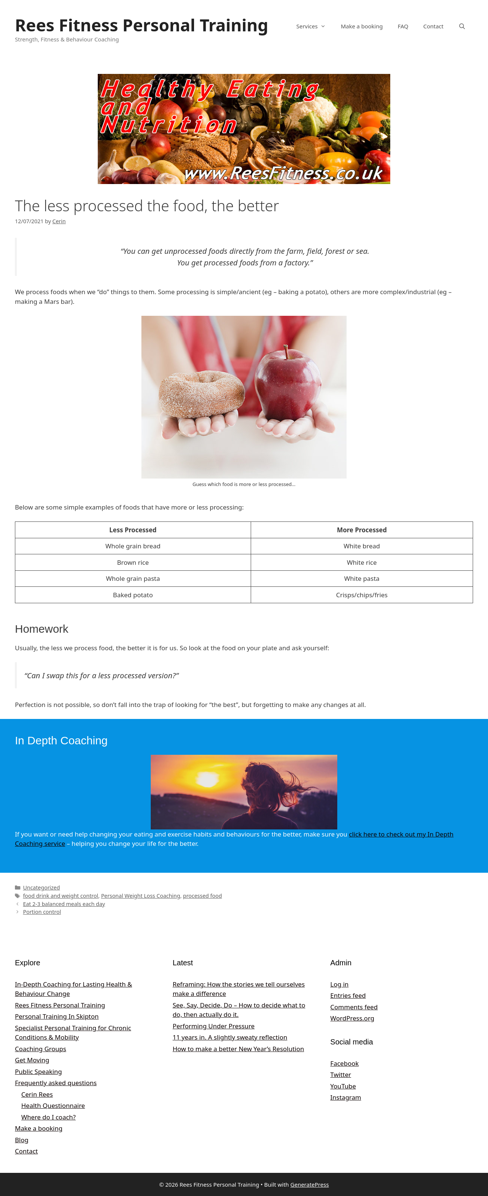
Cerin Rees (37, 1094)
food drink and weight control (60, 895)
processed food (202, 895)
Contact (433, 26)
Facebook (344, 1063)
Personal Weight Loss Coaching (140, 895)
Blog (21, 1140)
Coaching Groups (40, 1048)
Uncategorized (41, 887)
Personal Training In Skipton (57, 1016)
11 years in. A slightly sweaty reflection (230, 1037)
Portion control (42, 911)
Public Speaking (38, 1071)
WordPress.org (352, 1018)
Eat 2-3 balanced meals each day (64, 903)
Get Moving (32, 1060)
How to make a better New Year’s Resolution (238, 1048)
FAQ (403, 26)
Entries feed (348, 995)
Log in (339, 984)
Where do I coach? (48, 1117)
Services (314, 26)
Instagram (345, 1097)
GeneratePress (309, 1184)
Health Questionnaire (53, 1105)
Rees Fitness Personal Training (141, 24)
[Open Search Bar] (462, 26)
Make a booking (361, 26)
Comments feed (354, 1007)
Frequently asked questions (56, 1082)
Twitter (340, 1074)
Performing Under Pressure (214, 1026)
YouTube (343, 1086)
